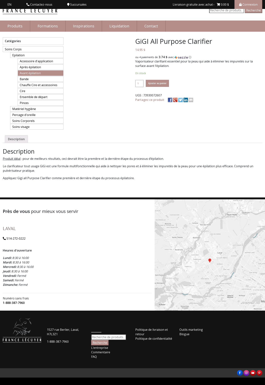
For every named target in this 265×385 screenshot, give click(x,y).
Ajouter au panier (157, 83)
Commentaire (100, 352)
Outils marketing (191, 330)
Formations (48, 26)
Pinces (24, 103)
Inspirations (83, 26)
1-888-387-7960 (14, 303)
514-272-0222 (14, 238)
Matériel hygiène (24, 109)
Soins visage (21, 127)
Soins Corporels (23, 121)
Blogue (184, 334)
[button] (198, 57)
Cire (22, 91)
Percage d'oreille (24, 115)
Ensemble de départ (33, 97)
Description (16, 139)
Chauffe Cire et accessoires (38, 85)
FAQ (94, 357)
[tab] (16, 139)
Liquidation (119, 26)
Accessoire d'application (36, 61)
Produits (15, 26)
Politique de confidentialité (153, 339)
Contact (151, 26)
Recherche (253, 10)
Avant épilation (30, 73)
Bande (24, 79)
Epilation (18, 55)
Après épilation (30, 67)
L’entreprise (99, 348)
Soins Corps (13, 49)
